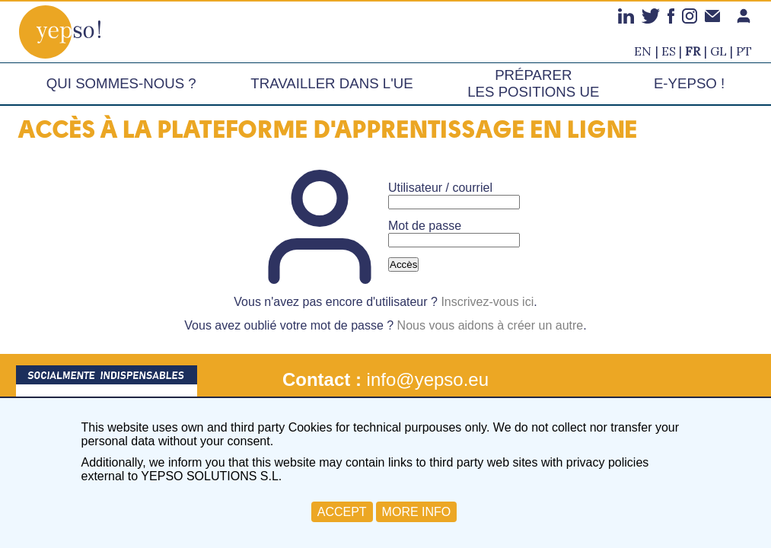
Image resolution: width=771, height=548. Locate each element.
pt (744, 51)
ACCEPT (342, 511)
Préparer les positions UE (533, 83)
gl (718, 51)
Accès (403, 264)
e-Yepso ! (689, 83)
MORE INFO (416, 511)
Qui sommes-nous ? (121, 83)
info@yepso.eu (428, 379)
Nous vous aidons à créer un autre (490, 325)
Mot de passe (424, 225)
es (668, 51)
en (643, 51)
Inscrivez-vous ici (487, 301)
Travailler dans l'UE (331, 83)
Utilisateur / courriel (440, 187)
